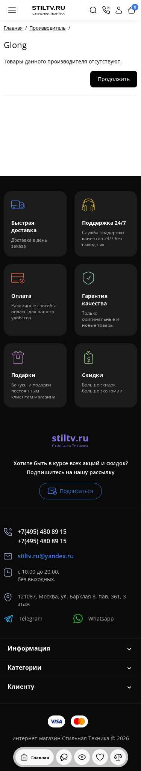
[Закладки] (100, 757)
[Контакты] (106, 10)
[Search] (93, 10)
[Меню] (12, 10)
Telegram (23, 618)
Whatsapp (93, 618)
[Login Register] (118, 10)
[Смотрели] (64, 757)
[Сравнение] (118, 757)
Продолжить (114, 79)
